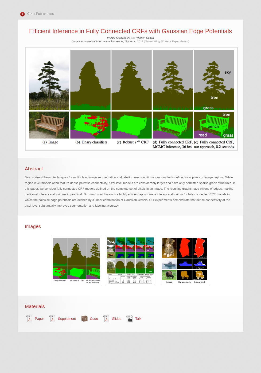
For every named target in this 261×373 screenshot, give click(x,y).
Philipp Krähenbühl (118, 37)
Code (94, 319)
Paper (39, 319)
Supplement (67, 319)
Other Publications (40, 14)
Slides (116, 319)
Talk (138, 319)
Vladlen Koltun (145, 37)
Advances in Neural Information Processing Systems (104, 41)
